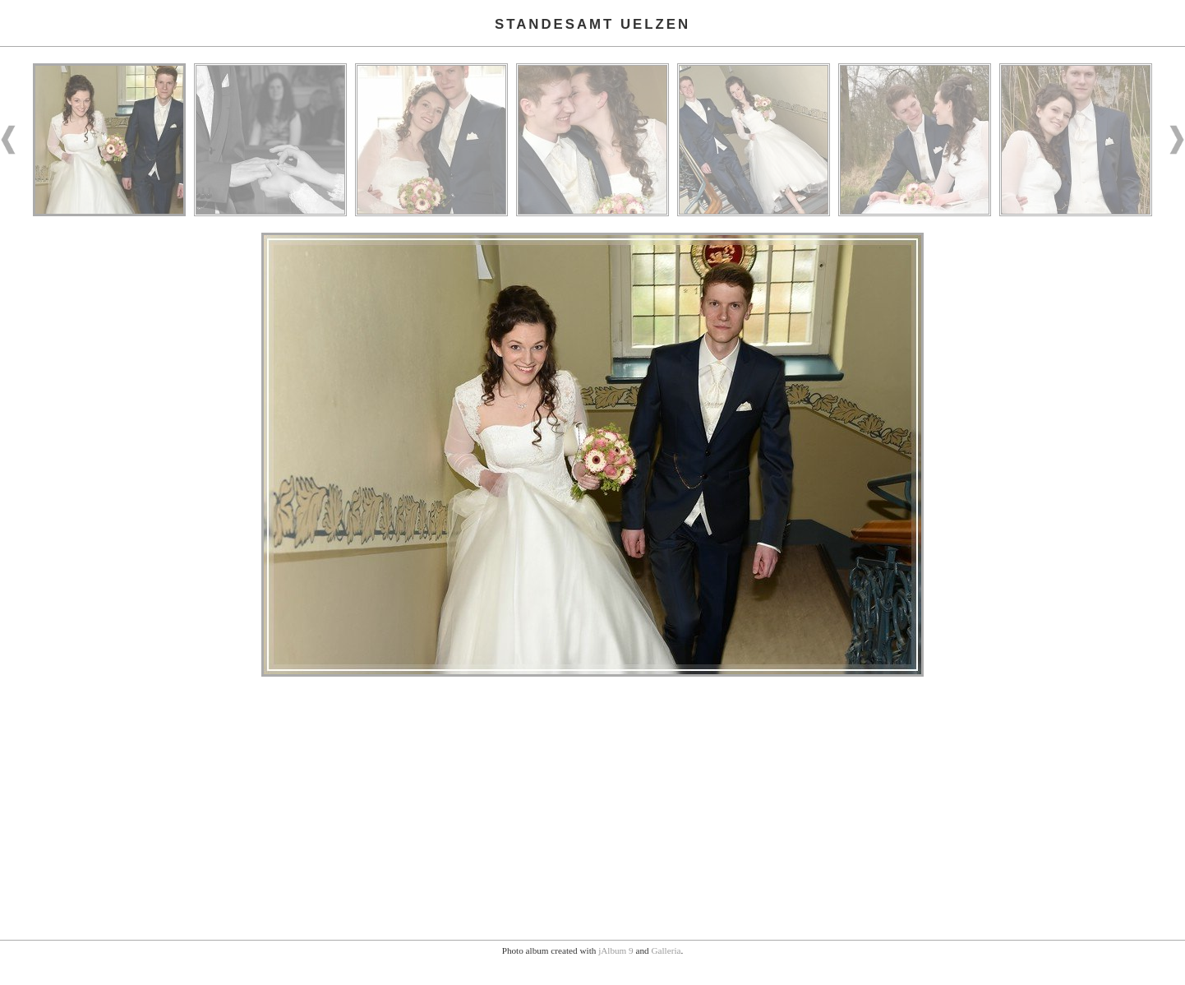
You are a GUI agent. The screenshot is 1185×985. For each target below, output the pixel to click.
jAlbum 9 (616, 950)
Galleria (665, 950)
